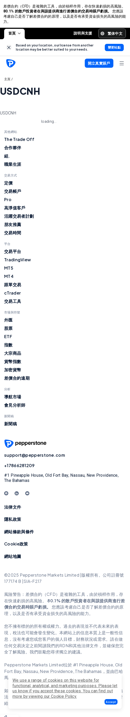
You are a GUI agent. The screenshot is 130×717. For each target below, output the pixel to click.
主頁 (7, 81)
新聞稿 (10, 425)
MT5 (8, 270)
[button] (111, 702)
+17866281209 (19, 467)
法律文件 (12, 508)
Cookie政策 (16, 545)
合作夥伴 (12, 149)
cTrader (12, 295)
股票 (8, 330)
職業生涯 (12, 166)
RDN (64, 647)
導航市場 (12, 398)
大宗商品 (12, 355)
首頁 (14, 35)
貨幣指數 (12, 363)
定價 (8, 185)
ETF (8, 338)
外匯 (8, 322)
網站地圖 (12, 558)
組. (7, 158)
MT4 (9, 278)
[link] (9, 49)
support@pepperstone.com (34, 457)
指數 (8, 347)
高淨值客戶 (14, 210)
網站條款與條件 (19, 533)
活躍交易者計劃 (19, 218)
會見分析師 (14, 407)
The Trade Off (19, 141)
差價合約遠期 (17, 380)
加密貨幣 (12, 371)
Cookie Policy (63, 696)
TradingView (17, 261)
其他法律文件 (85, 647)
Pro (7, 201)
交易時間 (12, 234)
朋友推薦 (12, 226)
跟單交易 (12, 286)
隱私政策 (12, 521)
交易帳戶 (12, 193)
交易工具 (12, 303)
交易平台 (12, 253)
